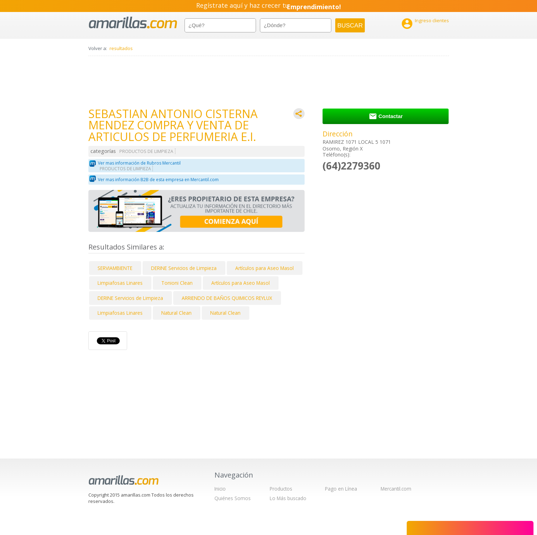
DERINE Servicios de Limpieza (184, 268)
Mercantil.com (396, 488)
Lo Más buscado (288, 498)
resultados (121, 48)
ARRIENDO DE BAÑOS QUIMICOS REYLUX (227, 298)
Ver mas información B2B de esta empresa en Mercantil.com (158, 180)
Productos (281, 488)
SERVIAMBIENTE (115, 268)
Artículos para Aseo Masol (264, 268)
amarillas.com (132, 22)
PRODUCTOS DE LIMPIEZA (146, 151)
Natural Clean (176, 312)
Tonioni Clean (177, 282)
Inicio (220, 488)
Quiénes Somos (232, 498)
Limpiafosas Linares (120, 282)
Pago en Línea (341, 488)
